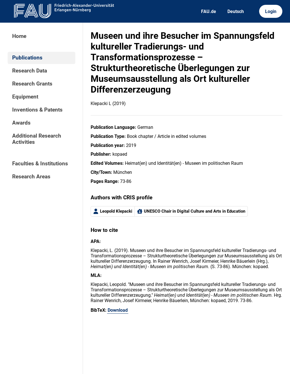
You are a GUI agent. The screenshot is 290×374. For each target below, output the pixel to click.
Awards (21, 123)
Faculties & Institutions (40, 164)
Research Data (29, 71)
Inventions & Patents (37, 110)
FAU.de (208, 11)
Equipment (25, 97)
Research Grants (32, 84)
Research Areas (31, 177)
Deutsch (235, 11)
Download (118, 310)
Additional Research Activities (36, 139)
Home (19, 36)
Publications (27, 58)
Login (270, 11)
